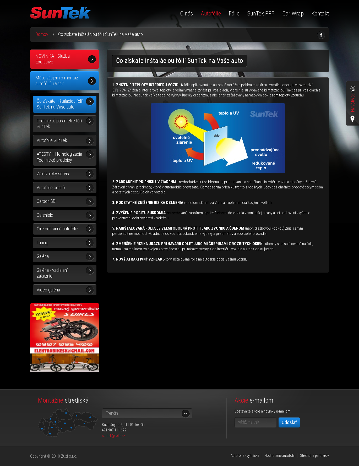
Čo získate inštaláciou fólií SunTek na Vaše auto (60, 104)
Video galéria (48, 289)
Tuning (42, 242)
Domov (41, 34)
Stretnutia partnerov (314, 455)
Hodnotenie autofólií (280, 455)
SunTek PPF (260, 13)
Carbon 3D (46, 201)
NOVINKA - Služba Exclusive (52, 59)
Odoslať (289, 422)
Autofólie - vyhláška (245, 455)
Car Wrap (293, 13)
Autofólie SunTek (52, 140)
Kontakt (320, 13)
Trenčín (112, 413)
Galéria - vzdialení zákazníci (52, 273)
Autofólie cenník (51, 187)
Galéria (43, 256)
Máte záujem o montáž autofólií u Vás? (56, 81)
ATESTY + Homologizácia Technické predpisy (59, 157)
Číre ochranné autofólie (57, 228)
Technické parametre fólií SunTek (59, 123)
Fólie (234, 13)
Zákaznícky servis (53, 173)
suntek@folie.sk (113, 436)
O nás (186, 13)
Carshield (45, 215)
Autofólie (211, 13)
